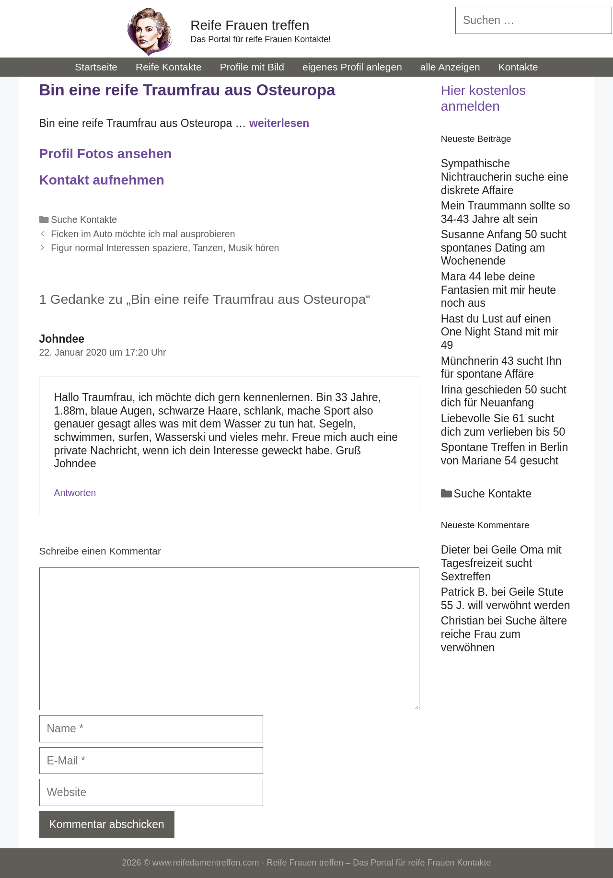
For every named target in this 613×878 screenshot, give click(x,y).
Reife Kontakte (169, 66)
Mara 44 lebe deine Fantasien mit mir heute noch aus (498, 289)
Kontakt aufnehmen (101, 180)
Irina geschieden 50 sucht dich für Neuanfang (504, 396)
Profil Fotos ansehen (105, 153)
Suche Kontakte (84, 219)
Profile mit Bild (252, 66)
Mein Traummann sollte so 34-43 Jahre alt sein (505, 212)
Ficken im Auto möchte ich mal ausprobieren (143, 234)
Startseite (96, 66)
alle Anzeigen (450, 66)
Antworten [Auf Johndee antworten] (75, 492)
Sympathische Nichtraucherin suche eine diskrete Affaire (504, 176)
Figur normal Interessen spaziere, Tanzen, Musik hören (165, 248)
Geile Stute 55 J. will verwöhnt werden (505, 599)
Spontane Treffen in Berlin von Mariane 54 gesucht (504, 454)
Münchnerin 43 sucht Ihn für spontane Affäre (501, 368)
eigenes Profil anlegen (352, 66)
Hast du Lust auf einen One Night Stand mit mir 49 (499, 331)
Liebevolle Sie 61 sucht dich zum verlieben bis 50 (503, 425)
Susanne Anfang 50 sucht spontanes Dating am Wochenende (504, 247)
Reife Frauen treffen (250, 25)
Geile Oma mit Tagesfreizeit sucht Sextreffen (501, 562)
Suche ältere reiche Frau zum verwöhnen (504, 633)
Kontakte (518, 66)
